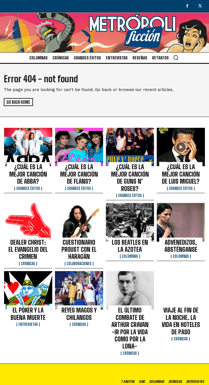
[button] (175, 57)
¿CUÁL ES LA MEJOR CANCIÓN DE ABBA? (28, 168)
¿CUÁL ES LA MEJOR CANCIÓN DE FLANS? (79, 168)
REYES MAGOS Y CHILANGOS (79, 286)
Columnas (130, 238)
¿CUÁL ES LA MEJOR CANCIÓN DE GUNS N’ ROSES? (130, 170)
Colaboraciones (79, 238)
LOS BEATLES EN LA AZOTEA (130, 230)
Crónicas (28, 238)
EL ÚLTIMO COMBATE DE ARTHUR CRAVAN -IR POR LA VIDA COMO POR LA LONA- (129, 291)
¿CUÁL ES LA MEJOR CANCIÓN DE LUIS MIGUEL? (181, 170)
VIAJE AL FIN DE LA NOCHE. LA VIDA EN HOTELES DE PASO (181, 288)
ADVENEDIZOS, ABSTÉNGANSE (180, 230)
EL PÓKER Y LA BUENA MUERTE (28, 286)
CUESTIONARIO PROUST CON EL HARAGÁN (79, 230)
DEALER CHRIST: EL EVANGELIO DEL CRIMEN (28, 230)
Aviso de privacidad (144, 381)
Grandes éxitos (28, 176)
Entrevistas (28, 294)
